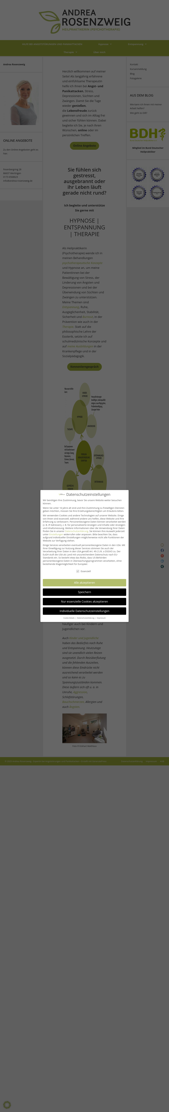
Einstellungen (56, 532)
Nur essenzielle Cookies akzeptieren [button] (84, 599)
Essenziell (83, 569)
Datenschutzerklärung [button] (86, 616)
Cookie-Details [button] (69, 616)
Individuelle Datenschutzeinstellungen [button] (84, 609)
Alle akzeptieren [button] (84, 580)
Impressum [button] (101, 616)
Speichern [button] (84, 590)
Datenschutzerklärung (76, 529)
